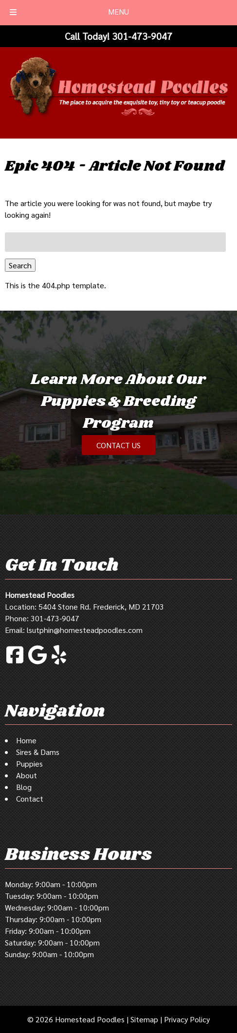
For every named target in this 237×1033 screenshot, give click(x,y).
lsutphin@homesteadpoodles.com (85, 630)
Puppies (29, 763)
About (26, 775)
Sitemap (144, 1019)
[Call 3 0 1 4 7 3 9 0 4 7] (142, 36)
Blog (24, 787)
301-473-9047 (55, 618)
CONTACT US (118, 445)
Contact (29, 798)
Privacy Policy (187, 1019)
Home (26, 740)
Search (20, 265)
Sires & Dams (37, 752)
